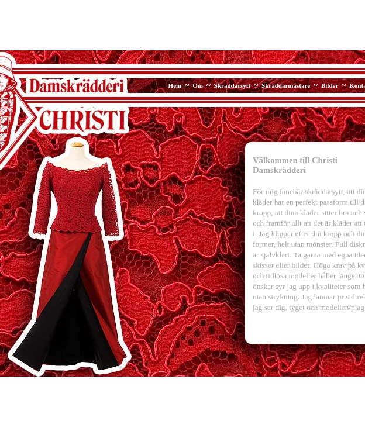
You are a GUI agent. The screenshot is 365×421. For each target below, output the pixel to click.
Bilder (329, 85)
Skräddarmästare (285, 85)
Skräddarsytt (232, 85)
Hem (175, 85)
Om (197, 85)
